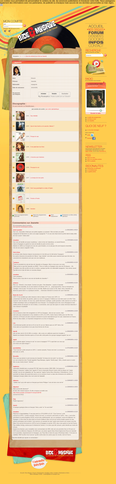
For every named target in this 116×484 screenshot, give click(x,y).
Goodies (47, 473)
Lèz (14, 323)
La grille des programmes (94, 117)
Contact (56, 473)
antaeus (16, 262)
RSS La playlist (91, 161)
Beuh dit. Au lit (18, 295)
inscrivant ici (102, 151)
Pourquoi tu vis (34, 167)
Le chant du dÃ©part (93, 84)
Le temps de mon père (37, 177)
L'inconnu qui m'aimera (37, 157)
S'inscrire (5, 28)
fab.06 (15, 331)
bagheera (16, 366)
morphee (16, 240)
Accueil (22, 473)
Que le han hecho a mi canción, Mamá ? (42, 126)
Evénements (40, 473)
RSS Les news (91, 157)
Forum (34, 473)
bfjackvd (16, 387)
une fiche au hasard (41, 56)
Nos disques (28, 473)
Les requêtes (90, 120)
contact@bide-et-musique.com (51, 474)
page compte (88, 151)
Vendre (54, 94)
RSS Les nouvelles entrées (94, 159)
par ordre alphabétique (52, 109)
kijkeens (15, 380)
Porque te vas (34, 136)
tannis (15, 405)
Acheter (43, 94)
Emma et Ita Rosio (93, 86)
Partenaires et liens (64, 473)
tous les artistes (30, 56)
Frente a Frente (35, 198)
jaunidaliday (17, 348)
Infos (51, 473)
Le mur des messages (93, 130)
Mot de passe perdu (14, 28)
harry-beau (16, 252)
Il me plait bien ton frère (37, 146)
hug (14, 399)
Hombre (32, 208)
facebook (91, 138)
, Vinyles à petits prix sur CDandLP (54, 96)
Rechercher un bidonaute (94, 168)
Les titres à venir (91, 119)
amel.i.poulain (17, 230)
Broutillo (16, 356)
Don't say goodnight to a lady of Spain (41, 188)
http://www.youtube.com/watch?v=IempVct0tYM (27, 392)
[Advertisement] (40, 24)
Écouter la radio (96, 113)
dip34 (15, 339)
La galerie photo (91, 171)
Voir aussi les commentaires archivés (23, 227)
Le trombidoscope (92, 170)
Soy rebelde (34, 115)
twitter (90, 135)
